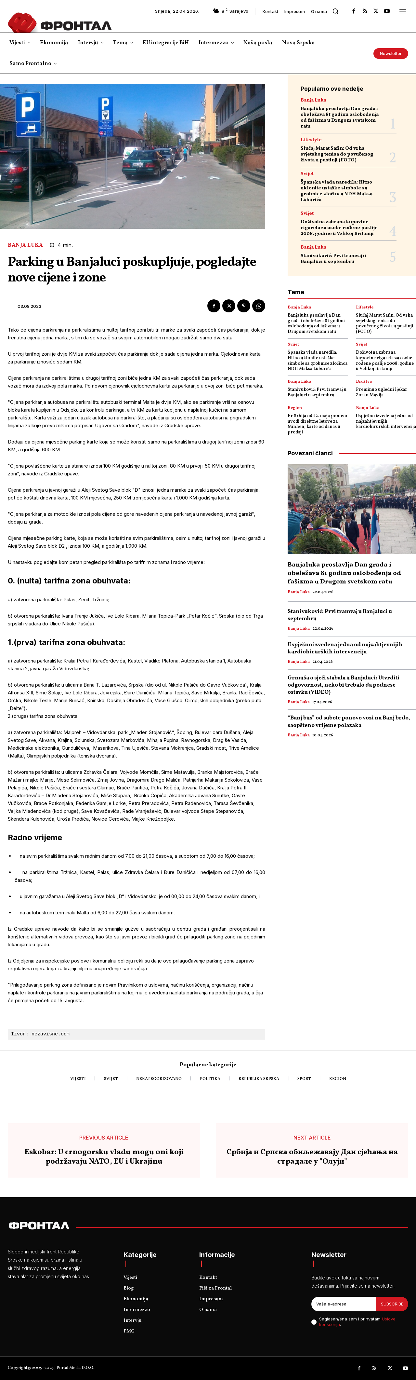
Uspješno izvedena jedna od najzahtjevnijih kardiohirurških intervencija (386, 421)
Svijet (307, 173)
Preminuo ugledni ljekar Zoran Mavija (381, 392)
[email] (343, 1304)
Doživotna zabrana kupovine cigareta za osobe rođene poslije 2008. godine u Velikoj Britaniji (339, 228)
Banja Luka (25, 245)
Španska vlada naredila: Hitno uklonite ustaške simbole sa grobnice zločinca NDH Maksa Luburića (336, 191)
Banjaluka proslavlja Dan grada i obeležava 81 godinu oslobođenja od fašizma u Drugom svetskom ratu (340, 117)
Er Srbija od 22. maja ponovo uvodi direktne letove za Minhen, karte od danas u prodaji (317, 424)
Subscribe (392, 1303)
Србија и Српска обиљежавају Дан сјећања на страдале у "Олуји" (312, 1157)
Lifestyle (311, 140)
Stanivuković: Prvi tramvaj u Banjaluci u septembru (333, 259)
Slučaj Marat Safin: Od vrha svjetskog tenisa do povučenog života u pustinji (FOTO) (337, 154)
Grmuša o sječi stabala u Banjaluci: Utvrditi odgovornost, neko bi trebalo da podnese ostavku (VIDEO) (343, 685)
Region (295, 408)
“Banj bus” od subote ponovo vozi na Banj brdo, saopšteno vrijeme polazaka (349, 721)
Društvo (364, 382)
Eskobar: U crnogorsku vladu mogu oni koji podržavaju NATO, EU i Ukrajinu (104, 1157)
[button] (335, 11)
